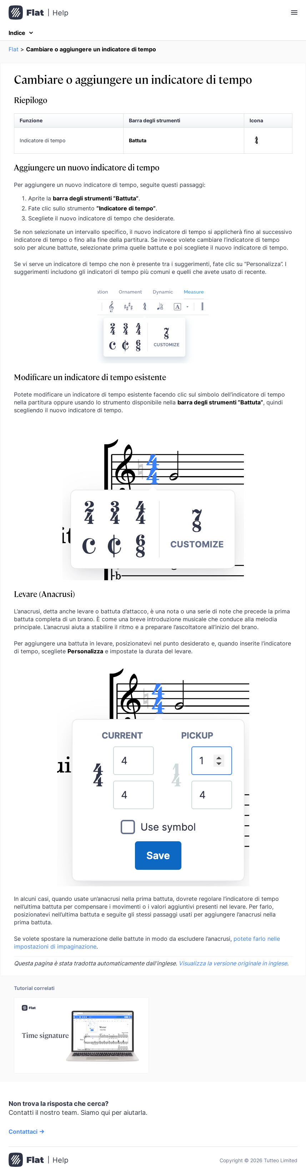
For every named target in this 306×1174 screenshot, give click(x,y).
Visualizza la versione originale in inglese (233, 963)
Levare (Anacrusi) (44, 593)
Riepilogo (30, 100)
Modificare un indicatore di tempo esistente (90, 377)
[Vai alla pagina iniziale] (38, 1160)
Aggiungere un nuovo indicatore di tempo (86, 167)
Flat (14, 49)
